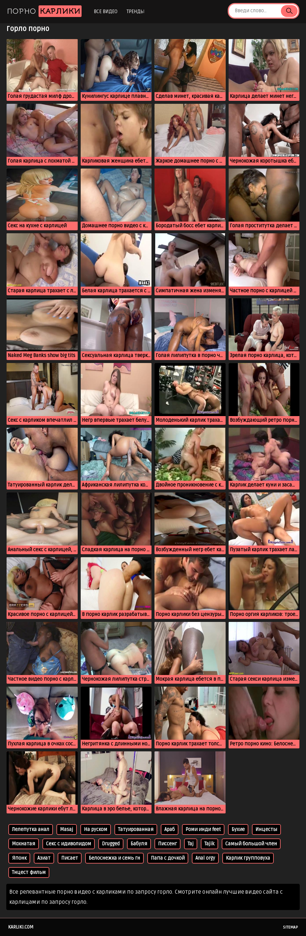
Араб (169, 829)
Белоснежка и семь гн (114, 858)
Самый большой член (251, 844)
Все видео (105, 12)
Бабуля (139, 844)
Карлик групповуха (248, 858)
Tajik (209, 844)
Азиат (44, 858)
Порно (44, 11)
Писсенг (167, 844)
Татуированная (136, 829)
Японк (19, 858)
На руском (95, 829)
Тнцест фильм (29, 872)
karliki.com (20, 927)
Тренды (135, 12)
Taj (191, 844)
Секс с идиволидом (68, 844)
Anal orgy (205, 858)
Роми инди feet (203, 829)
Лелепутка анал (30, 829)
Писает (69, 858)
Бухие (238, 829)
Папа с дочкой (168, 858)
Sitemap (290, 927)
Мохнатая (23, 844)
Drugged (111, 844)
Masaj (66, 829)
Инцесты (266, 829)
